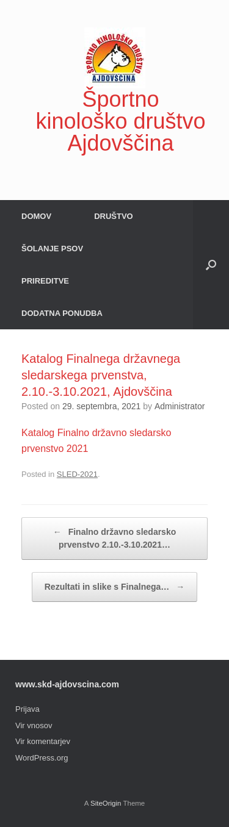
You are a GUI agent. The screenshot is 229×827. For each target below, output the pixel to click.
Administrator (179, 406)
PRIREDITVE (45, 280)
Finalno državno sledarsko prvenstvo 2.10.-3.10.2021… (114, 538)
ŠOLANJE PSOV (52, 248)
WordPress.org (41, 757)
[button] (211, 264)
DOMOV (36, 216)
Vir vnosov (33, 725)
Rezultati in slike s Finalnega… (115, 587)
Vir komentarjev (42, 741)
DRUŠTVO (113, 216)
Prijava (27, 709)
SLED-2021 (77, 474)
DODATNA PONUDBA (62, 313)
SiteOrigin (106, 803)
